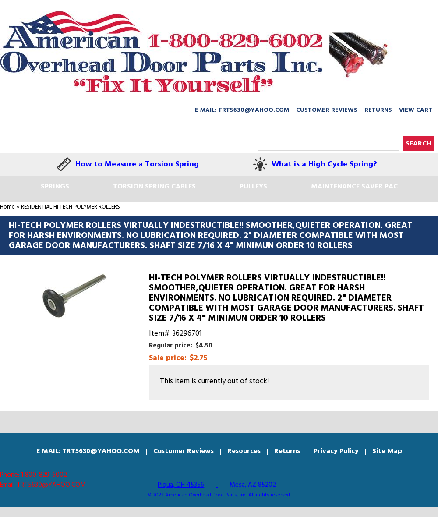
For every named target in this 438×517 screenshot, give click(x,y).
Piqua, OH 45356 (181, 485)
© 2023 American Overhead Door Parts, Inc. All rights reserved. (219, 495)
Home (7, 207)
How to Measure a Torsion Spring (137, 164)
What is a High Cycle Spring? (324, 164)
